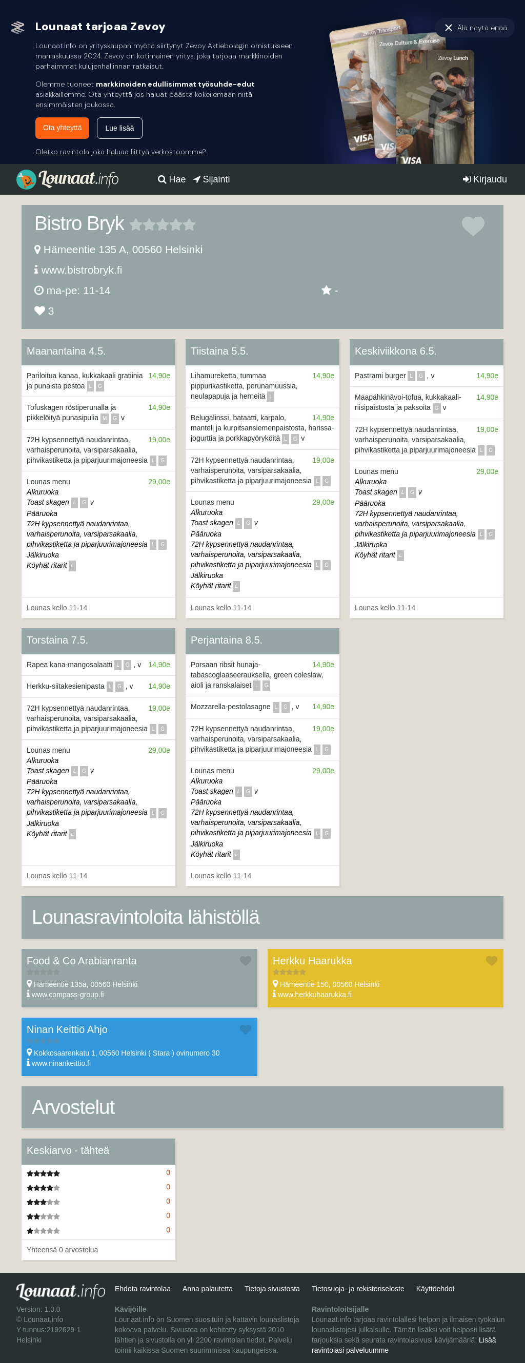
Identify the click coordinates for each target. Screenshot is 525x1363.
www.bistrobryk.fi (82, 270)
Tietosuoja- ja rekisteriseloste (358, 1289)
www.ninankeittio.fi (61, 1063)
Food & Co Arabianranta (82, 960)
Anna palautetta (208, 1289)
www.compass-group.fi (68, 994)
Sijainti (211, 179)
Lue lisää (119, 128)
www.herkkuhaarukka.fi (315, 994)
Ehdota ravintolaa (143, 1289)
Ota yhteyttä (62, 127)
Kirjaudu (485, 179)
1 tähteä (136, 224)
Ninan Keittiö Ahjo (67, 1029)
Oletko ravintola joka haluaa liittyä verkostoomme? (120, 151)
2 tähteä (142, 224)
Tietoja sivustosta (272, 1289)
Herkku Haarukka (312, 960)
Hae (172, 179)
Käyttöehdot (435, 1289)
